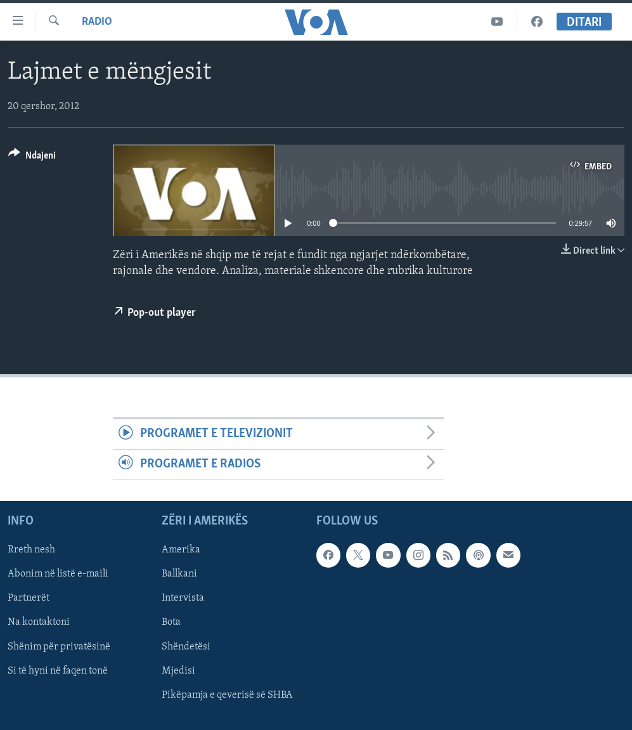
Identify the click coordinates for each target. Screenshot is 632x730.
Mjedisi (178, 671)
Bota (171, 623)
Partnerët (28, 599)
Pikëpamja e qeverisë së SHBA (227, 695)
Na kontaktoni (39, 623)
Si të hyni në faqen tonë (58, 671)
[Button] (32, 158)
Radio (97, 22)
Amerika (181, 550)
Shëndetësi (186, 647)
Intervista (183, 599)
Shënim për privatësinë (59, 647)
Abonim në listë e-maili (58, 574)
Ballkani (179, 574)
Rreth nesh (31, 550)
